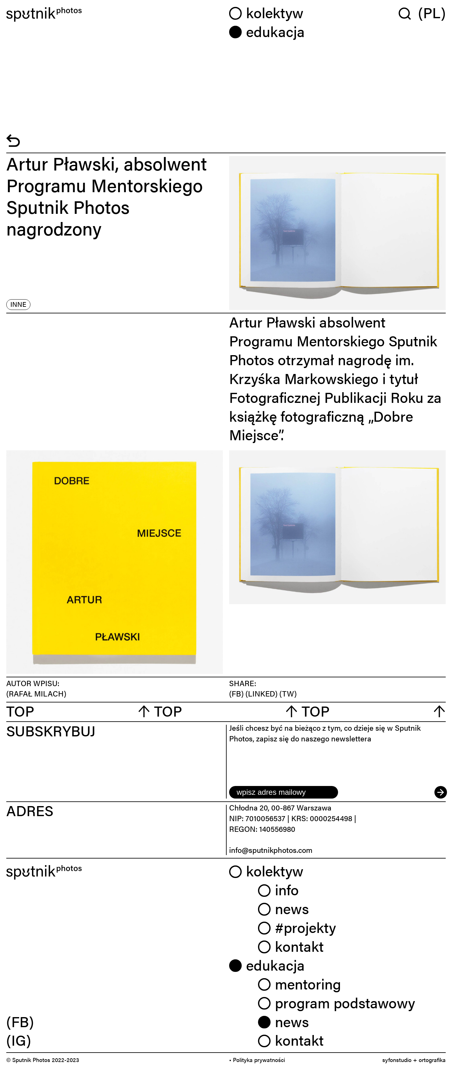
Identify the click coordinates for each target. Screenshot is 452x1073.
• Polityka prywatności (257, 1060)
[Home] (114, 14)
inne (18, 304)
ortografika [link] (432, 1060)
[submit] (440, 792)
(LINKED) (262, 693)
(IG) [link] (18, 1039)
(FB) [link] (20, 1021)
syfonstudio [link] (397, 1060)
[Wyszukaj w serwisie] (408, 13)
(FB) (237, 693)
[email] (283, 792)
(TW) (288, 693)
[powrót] (13, 144)
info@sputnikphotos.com (270, 849)
